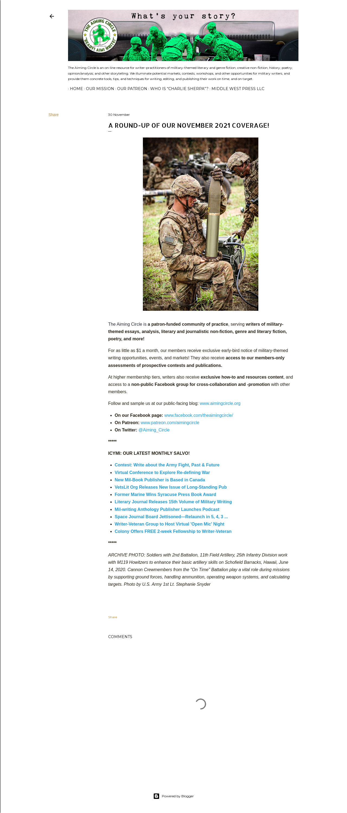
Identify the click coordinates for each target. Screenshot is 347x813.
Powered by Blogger (173, 796)
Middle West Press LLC (236, 88)
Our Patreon (130, 88)
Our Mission (98, 88)
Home (74, 88)
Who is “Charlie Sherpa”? (177, 88)
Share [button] (54, 115)
